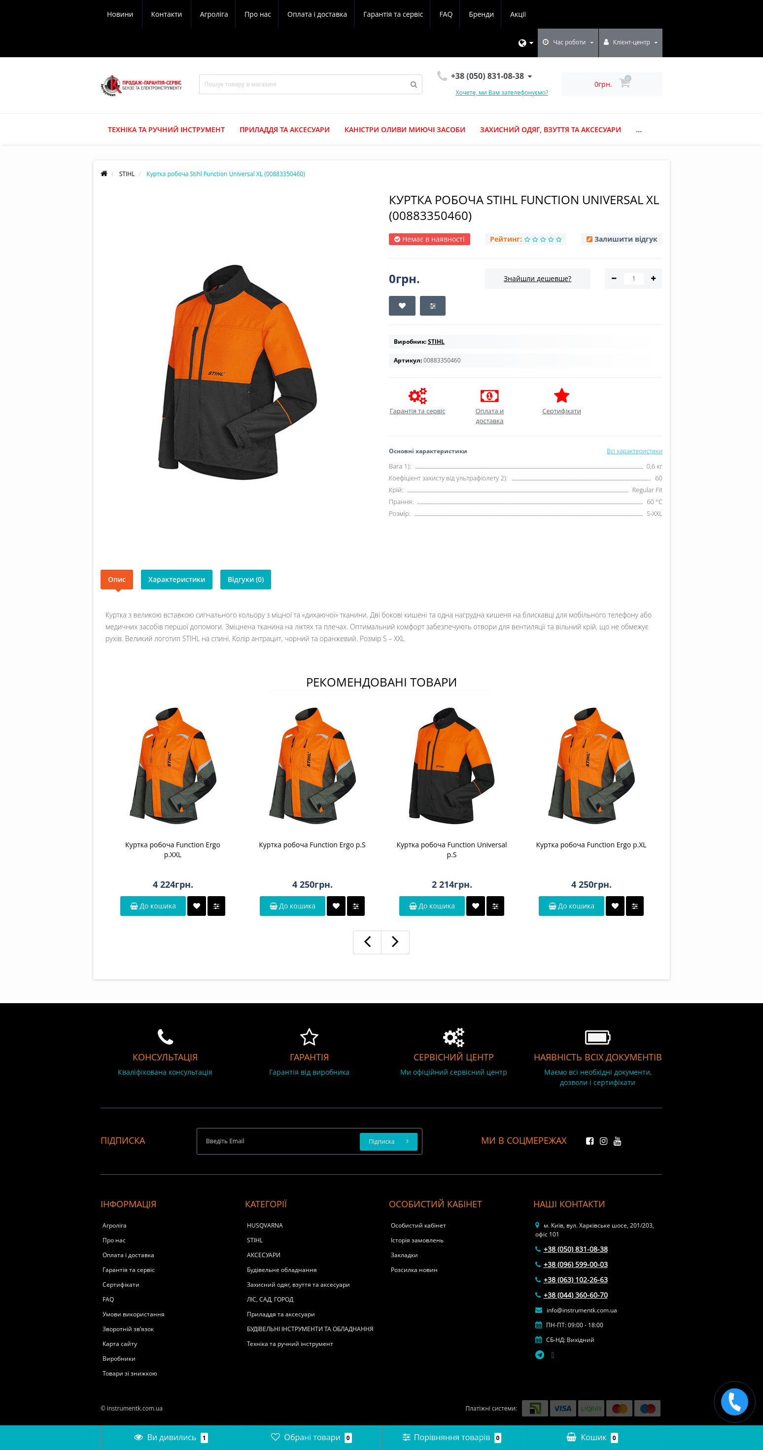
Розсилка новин (414, 1270)
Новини (473, 14)
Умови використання (134, 1314)
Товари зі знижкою (130, 1373)
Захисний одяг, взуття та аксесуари (550, 129)
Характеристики (176, 579)
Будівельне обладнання (282, 1270)
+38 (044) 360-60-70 (571, 1295)
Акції (434, 14)
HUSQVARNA (265, 1225)
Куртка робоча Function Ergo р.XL (591, 844)
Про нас (166, 14)
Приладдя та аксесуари (285, 129)
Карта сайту (120, 1344)
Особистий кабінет (418, 1225)
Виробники (119, 1358)
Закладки (404, 1255)
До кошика (153, 905)
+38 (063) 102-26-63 (571, 1279)
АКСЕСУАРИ (263, 1255)
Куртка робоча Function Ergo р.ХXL (172, 849)
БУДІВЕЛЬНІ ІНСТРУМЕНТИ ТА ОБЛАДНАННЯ (310, 1329)
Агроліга (121, 14)
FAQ (359, 14)
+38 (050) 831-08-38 (571, 1249)
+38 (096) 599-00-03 (571, 1264)
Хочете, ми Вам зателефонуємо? (502, 92)
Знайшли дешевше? (537, 278)
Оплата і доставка (227, 14)
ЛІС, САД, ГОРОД (270, 1299)
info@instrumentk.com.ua (576, 1310)
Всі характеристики (634, 451)
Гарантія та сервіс (305, 14)
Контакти (519, 14)
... (639, 129)
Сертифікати (121, 1284)
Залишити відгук (626, 239)
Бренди (396, 14)
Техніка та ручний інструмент (166, 129)
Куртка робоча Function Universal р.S (451, 849)
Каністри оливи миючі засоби (405, 129)
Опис (117, 579)
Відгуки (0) (246, 579)
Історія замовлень (417, 1240)
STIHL (255, 1240)
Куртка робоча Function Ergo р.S (312, 844)
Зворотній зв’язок (128, 1329)
